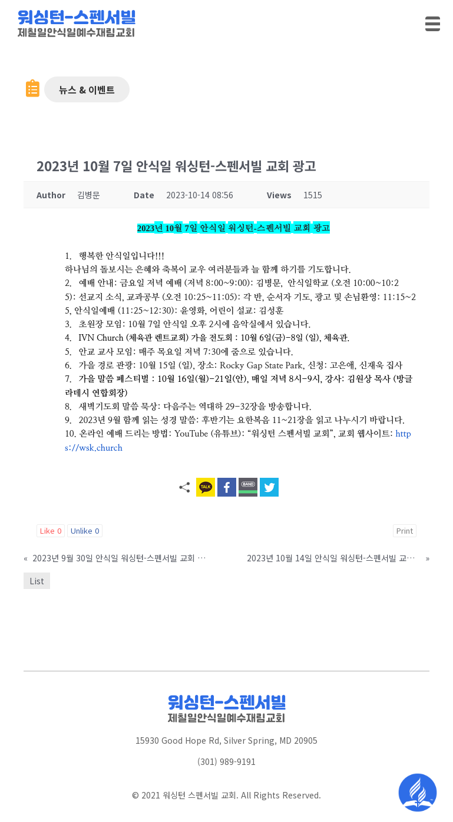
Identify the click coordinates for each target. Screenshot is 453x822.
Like (50, 530)
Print (404, 530)
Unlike (85, 530)
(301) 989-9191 (226, 761)
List (36, 581)
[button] (87, 89)
